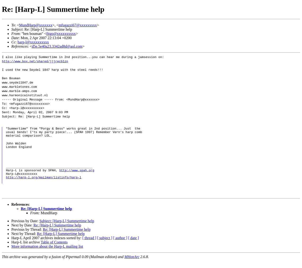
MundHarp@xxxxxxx (35, 25)
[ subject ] (104, 245)
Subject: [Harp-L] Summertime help (66, 228)
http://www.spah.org (76, 176)
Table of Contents (54, 249)
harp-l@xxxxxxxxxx (33, 42)
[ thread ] (89, 245)
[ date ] (133, 245)
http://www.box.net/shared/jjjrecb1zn (35, 61)
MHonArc (131, 264)
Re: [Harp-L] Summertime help (46, 216)
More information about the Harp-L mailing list (47, 253)
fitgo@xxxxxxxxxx (61, 34)
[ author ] (120, 245)
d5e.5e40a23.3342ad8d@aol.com (57, 46)
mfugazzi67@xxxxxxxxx (78, 25)
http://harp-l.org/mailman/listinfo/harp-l (43, 184)
